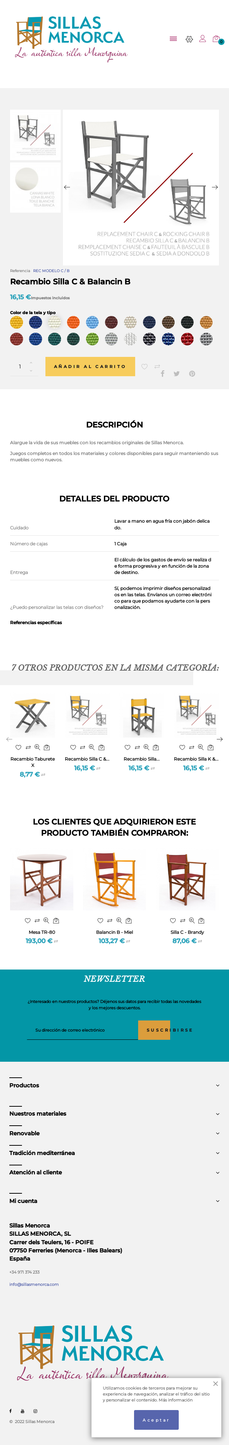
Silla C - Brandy (187, 932)
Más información (176, 1400)
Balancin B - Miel (114, 932)
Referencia (20, 270)
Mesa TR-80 (42, 932)
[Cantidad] (24, 366)
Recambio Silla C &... (87, 759)
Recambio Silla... (142, 759)
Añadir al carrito (90, 366)
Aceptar (156, 1420)
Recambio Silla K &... (196, 759)
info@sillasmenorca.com (34, 1284)
